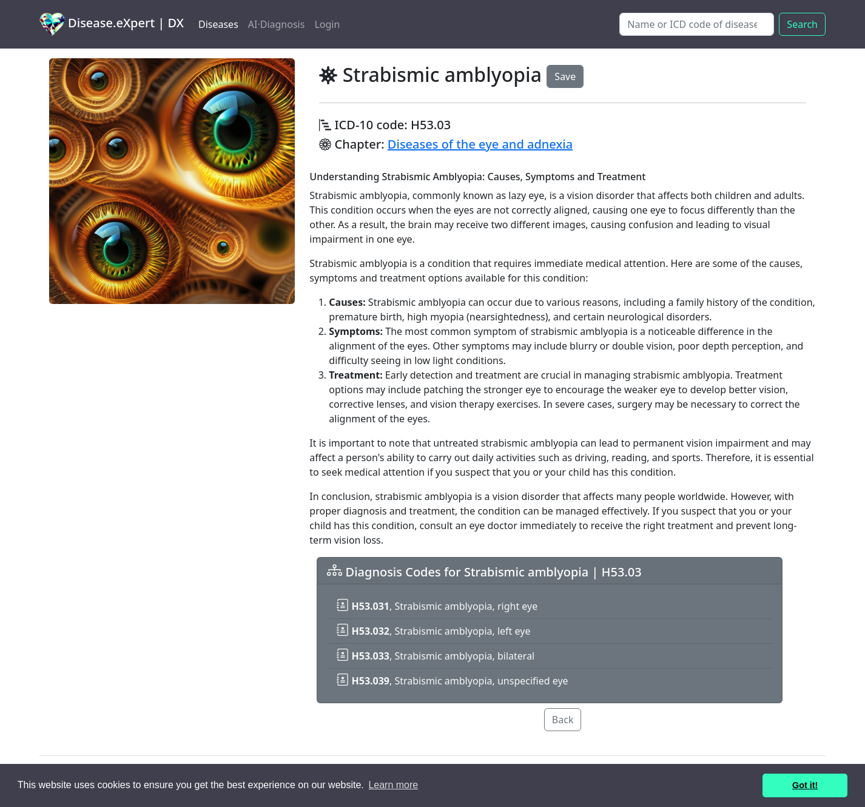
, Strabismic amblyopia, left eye (433, 631)
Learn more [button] (393, 785)
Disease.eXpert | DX (111, 24)
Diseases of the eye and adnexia (480, 144)
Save (565, 76)
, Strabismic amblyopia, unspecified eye (452, 680)
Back (563, 719)
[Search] (696, 24)
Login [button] (327, 24)
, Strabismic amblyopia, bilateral (435, 656)
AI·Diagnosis (276, 24)
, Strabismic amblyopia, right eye (437, 606)
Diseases (218, 24)
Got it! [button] (805, 785)
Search (802, 24)
